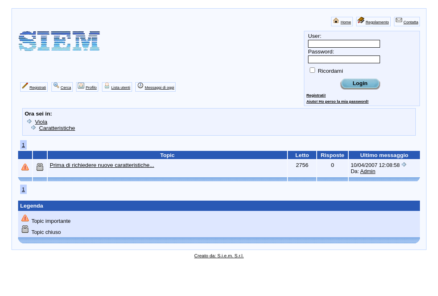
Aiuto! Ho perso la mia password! (337, 101)
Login (359, 83)
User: (314, 36)
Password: (321, 52)
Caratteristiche (57, 128)
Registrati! (316, 95)
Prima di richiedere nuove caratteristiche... (102, 165)
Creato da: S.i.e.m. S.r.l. (218, 255)
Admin (367, 171)
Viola (41, 122)
